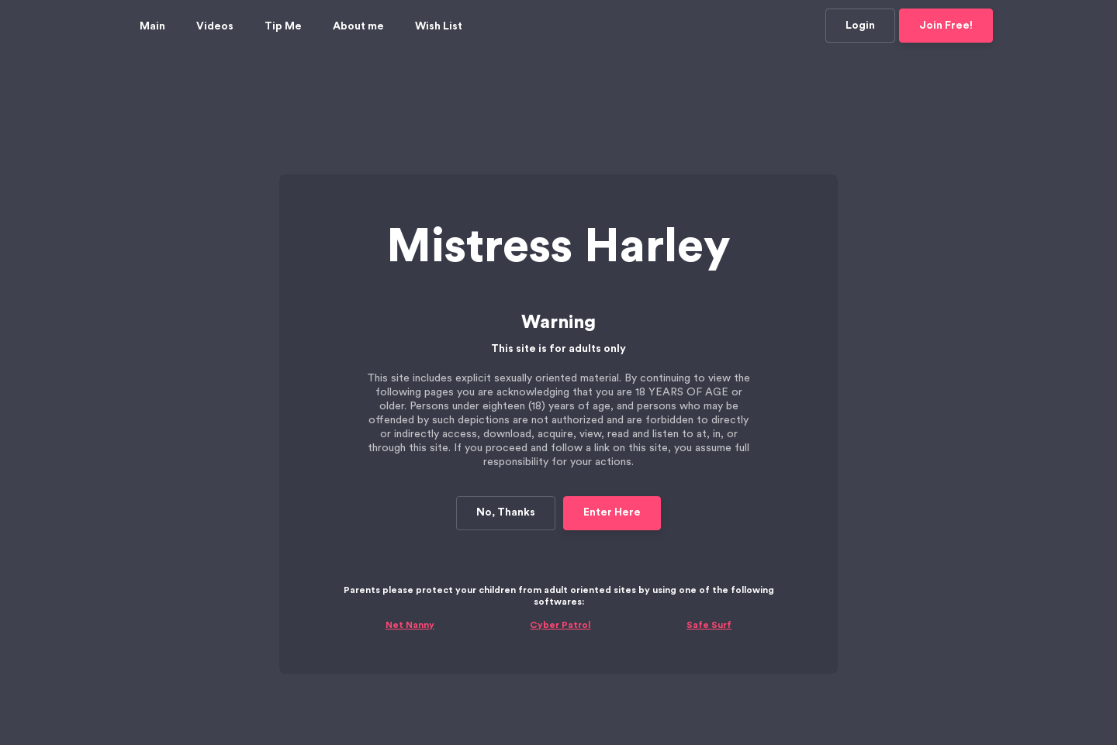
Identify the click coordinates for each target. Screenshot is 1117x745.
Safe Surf (708, 573)
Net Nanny (410, 573)
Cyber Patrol (560, 573)
